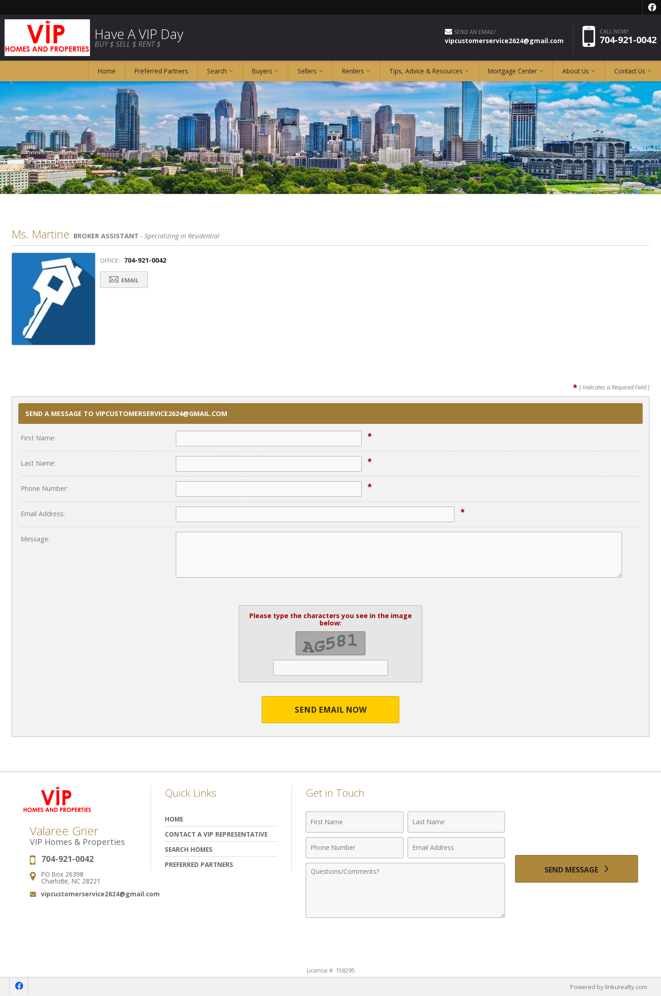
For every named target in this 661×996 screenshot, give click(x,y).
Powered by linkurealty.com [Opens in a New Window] (608, 987)
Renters (353, 71)
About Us (575, 71)
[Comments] (405, 890)
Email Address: (43, 513)
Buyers (262, 71)
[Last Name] (456, 822)
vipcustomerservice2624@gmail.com (100, 893)
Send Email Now (331, 709)
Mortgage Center (512, 71)
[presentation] (576, 827)
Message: (35, 539)
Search (217, 71)
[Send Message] (576, 869)
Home (107, 71)
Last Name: (38, 463)
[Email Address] (456, 847)
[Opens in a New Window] (652, 7)
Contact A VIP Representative (216, 834)
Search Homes (189, 849)
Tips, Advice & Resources (426, 71)
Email (124, 280)
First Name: (38, 437)
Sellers (307, 71)
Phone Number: (44, 488)
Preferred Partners (161, 71)
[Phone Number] (354, 847)
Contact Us (629, 71)
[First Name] (354, 822)
